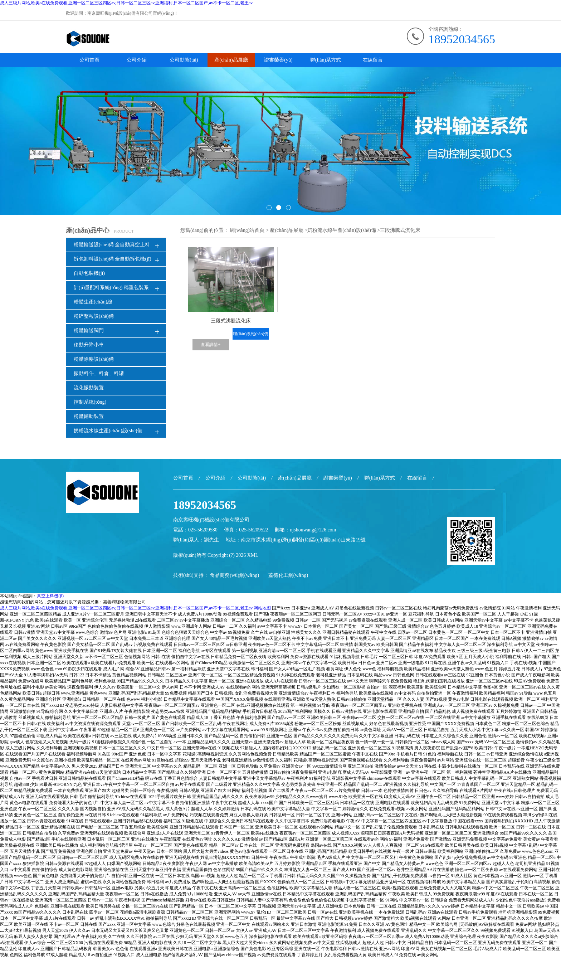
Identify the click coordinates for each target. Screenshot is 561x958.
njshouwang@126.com (313, 530)
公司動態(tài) (184, 60)
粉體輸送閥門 (89, 330)
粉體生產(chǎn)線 (93, 302)
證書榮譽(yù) (278, 60)
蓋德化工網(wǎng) (288, 575)
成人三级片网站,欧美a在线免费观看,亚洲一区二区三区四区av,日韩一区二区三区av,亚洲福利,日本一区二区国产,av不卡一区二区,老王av (126, 2)
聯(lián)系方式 (325, 60)
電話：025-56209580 (195, 530)
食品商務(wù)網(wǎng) (234, 575)
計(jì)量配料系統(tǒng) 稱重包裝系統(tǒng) (111, 290)
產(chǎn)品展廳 (231, 60)
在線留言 (373, 60)
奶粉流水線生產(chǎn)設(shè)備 (108, 430)
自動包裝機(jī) (89, 273)
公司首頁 (89, 60)
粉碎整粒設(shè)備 (94, 316)
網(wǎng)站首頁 (247, 230)
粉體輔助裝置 (89, 416)
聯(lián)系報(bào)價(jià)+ (250, 335)
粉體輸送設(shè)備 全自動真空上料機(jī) (112, 247)
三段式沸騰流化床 (231, 321)
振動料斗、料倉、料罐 (99, 373)
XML (252, 555)
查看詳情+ (210, 344)
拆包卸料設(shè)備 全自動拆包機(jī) (112, 259)
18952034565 (461, 39)
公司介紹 (137, 60)
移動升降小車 (89, 344)
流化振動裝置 (89, 387)
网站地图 (262, 608)
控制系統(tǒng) (90, 402)
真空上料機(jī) (50, 595)
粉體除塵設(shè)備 (94, 359)
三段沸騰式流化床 (400, 230)
